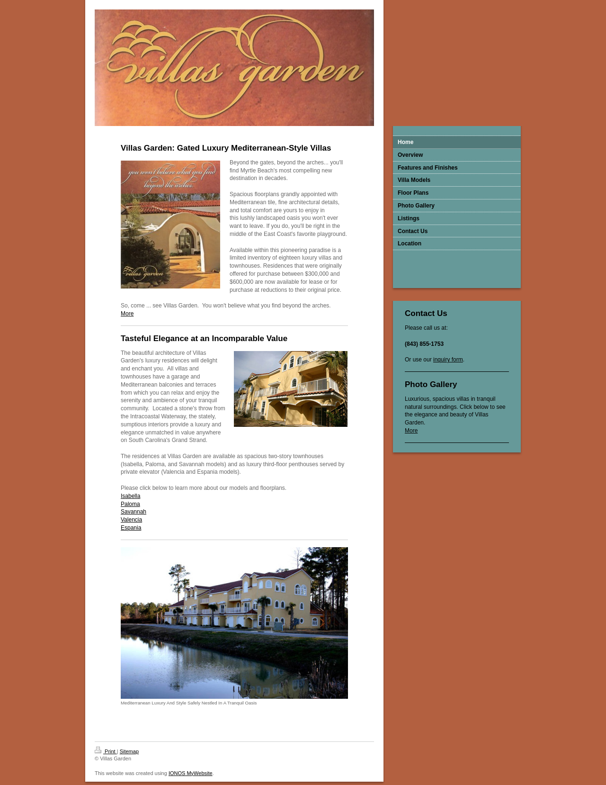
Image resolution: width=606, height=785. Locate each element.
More (411, 430)
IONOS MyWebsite (191, 773)
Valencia (131, 519)
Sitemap (129, 751)
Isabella (130, 496)
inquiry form (448, 359)
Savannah (133, 511)
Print (106, 751)
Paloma (130, 504)
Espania (131, 527)
